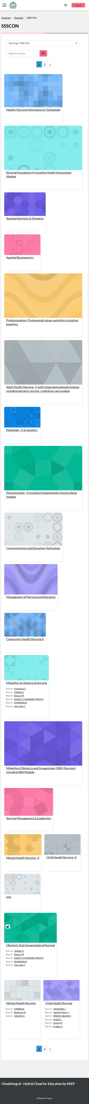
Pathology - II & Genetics (21, 430)
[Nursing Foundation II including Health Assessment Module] (43, 148)
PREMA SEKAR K (62, 1015)
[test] (22, 884)
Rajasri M (19, 695)
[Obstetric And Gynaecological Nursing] (30, 928)
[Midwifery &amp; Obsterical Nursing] (26, 667)
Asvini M (57, 1022)
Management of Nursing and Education (31, 597)
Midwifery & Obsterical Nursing (26, 683)
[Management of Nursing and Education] (31, 579)
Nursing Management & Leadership (28, 818)
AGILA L (57, 1019)
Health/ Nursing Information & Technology (33, 109)
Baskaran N (20, 1012)
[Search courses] (23, 53)
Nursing (18, 17)
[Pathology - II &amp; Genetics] (22, 417)
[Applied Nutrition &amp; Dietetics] (25, 204)
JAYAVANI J (59, 1008)
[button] (66, 5)
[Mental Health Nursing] (22, 990)
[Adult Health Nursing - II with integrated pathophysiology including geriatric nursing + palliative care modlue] (43, 362)
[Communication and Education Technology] (33, 529)
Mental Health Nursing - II (22, 858)
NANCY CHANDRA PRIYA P (29, 699)
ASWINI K (19, 1008)
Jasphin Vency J (61, 1012)
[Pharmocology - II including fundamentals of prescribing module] (43, 468)
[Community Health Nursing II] (25, 625)
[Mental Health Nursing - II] (22, 844)
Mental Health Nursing (21, 1003)
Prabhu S (57, 1026)
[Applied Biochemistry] (22, 244)
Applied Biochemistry (20, 257)
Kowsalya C (20, 688)
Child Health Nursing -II (61, 857)
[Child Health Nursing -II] (62, 844)
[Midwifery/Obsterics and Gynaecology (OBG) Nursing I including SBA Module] (43, 743)
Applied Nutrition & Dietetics (25, 218)
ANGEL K (19, 692)
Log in (78, 5)
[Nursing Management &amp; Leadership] (28, 802)
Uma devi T (19, 706)
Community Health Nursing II (25, 639)
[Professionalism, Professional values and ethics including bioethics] (43, 295)
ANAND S (19, 1015)
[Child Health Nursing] (61, 990)
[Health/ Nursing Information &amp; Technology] (33, 90)
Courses (6, 17)
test (8, 897)
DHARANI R (20, 702)
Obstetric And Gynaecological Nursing (30, 945)
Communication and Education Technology (33, 548)
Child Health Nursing (58, 1003)
